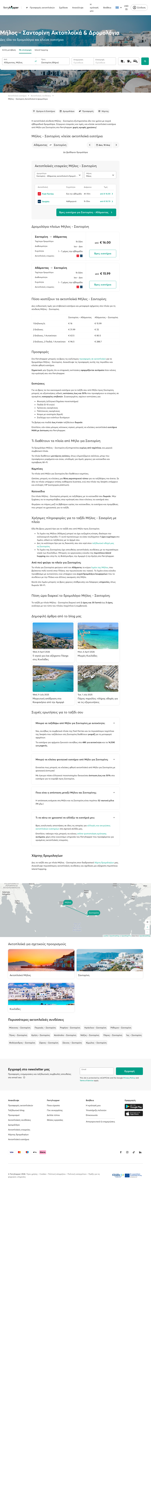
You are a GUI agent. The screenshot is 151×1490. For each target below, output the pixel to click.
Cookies (43, 1174)
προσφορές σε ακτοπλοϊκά (92, 358)
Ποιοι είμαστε (53, 1105)
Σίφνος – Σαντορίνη (48, 1042)
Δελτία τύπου (53, 1115)
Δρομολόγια (14, 1124)
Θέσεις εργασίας (55, 1120)
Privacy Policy (129, 1078)
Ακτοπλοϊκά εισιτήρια (17, 95)
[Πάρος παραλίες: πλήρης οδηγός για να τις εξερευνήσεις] (98, 684)
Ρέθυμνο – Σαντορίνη (121, 1027)
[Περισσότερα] (24, 1077)
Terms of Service (86, 1080)
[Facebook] (120, 1152)
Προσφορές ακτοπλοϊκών (40, 7)
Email (84, 1069)
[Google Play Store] (134, 1106)
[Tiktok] (133, 1152)
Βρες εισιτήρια (102, 253)
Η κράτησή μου (94, 7)
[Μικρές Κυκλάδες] (98, 641)
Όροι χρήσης (32, 1174)
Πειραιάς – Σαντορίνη (45, 1027)
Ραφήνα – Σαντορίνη (70, 1027)
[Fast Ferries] (50, 193)
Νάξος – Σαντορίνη (89, 1035)
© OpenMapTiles (125, 936)
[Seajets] (50, 201)
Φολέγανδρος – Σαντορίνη (22, 1042)
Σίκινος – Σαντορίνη (72, 1042)
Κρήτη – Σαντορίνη (40, 1035)
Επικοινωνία (92, 1115)
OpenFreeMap (114, 936)
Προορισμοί (13, 1115)
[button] (50, 145)
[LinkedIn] (140, 1152)
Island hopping (41, 50)
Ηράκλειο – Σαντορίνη (95, 1027)
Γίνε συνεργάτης (55, 1110)
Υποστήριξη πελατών (96, 1110)
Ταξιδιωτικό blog (16, 1110)
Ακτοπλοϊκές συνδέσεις (41, 95)
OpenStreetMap (144, 936)
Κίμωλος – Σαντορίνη (96, 1042)
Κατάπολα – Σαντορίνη (65, 1035)
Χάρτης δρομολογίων (18, 1134)
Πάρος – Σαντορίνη (112, 1035)
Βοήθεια (107, 7)
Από (5, 59)
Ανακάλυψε (77, 7)
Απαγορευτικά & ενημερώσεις (100, 1121)
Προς (43, 59)
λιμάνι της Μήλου (99, 567)
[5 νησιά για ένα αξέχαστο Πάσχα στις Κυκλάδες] (53, 641)
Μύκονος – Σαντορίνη (19, 1027)
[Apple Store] (134, 1113)
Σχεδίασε (63, 7)
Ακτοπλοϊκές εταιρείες (19, 1129)
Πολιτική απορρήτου (57, 1174)
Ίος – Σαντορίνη (134, 1035)
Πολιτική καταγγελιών (77, 1174)
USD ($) (126, 7)
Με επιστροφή (25, 50)
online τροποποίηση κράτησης (92, 833)
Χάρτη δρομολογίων (104, 862)
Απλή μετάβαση (9, 50)
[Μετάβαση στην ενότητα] (44, 111)
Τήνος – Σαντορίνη (18, 1035)
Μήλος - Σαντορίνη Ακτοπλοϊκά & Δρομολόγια (28, 99)
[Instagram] (127, 1152)
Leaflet (105, 936)
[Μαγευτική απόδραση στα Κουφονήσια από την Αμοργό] (53, 684)
